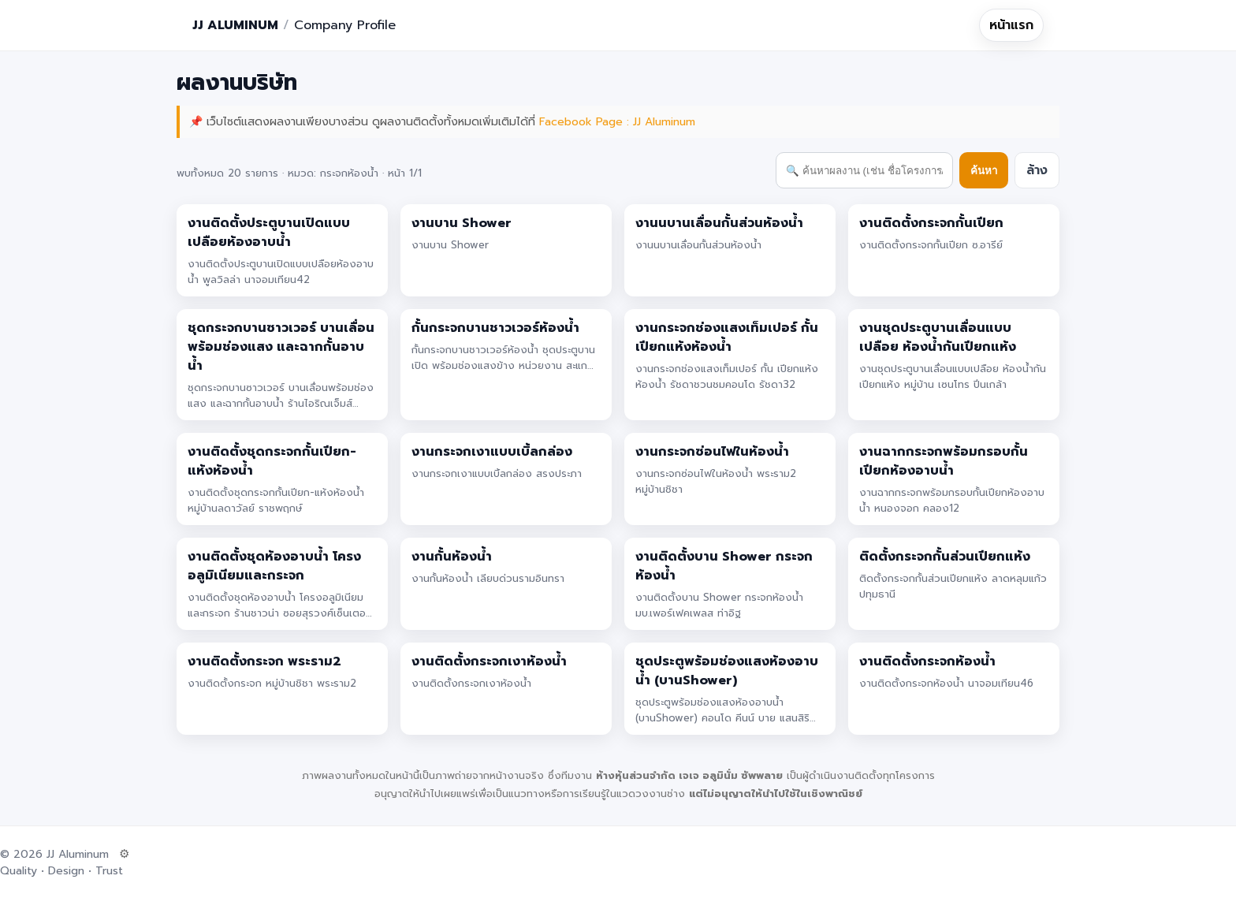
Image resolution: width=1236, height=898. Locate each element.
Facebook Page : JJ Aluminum (617, 122)
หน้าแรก (1011, 25)
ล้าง (1037, 170)
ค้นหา (983, 171)
